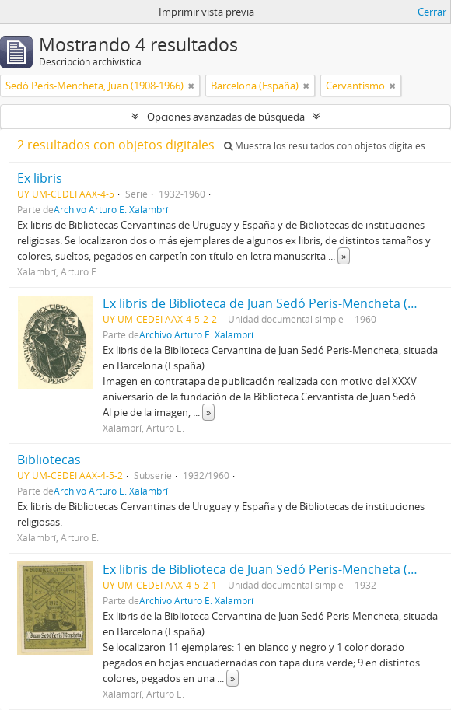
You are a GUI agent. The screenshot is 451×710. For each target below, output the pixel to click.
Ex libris (39, 178)
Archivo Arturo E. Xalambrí (111, 209)
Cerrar (432, 12)
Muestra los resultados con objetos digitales (324, 145)
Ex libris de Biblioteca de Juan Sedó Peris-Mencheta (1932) (271, 569)
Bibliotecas (49, 459)
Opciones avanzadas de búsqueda (226, 117)
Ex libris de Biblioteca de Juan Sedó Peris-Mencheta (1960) (271, 303)
